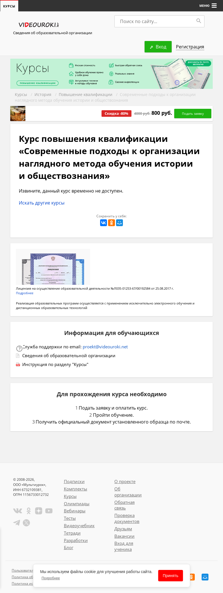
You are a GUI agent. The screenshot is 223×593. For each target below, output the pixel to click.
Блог (68, 547)
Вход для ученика (123, 546)
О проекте (124, 481)
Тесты (70, 518)
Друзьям (123, 528)
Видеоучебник (79, 525)
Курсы (21, 94)
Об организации (128, 492)
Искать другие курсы (41, 203)
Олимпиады (77, 503)
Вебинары (75, 511)
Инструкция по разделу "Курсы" (55, 364)
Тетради (72, 533)
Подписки (74, 481)
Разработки (76, 540)
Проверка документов (126, 518)
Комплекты (75, 489)
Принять (171, 575)
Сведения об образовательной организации (52, 32)
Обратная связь (124, 505)
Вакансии (124, 536)
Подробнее (24, 293)
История (43, 94)
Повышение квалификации (85, 94)
